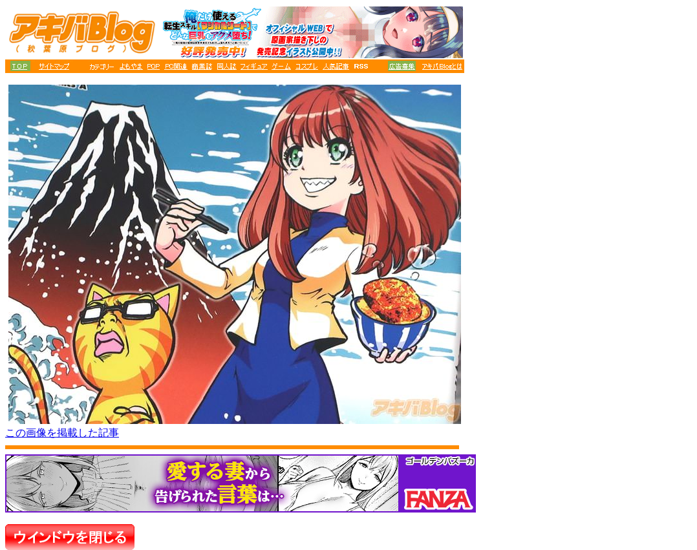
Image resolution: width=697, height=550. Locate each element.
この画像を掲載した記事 (62, 432)
